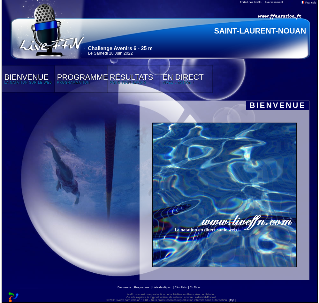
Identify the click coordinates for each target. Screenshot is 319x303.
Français (308, 2)
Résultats (181, 287)
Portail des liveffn (251, 2)
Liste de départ (161, 287)
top (232, 300)
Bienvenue (124, 287)
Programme (141, 287)
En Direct (195, 287)
